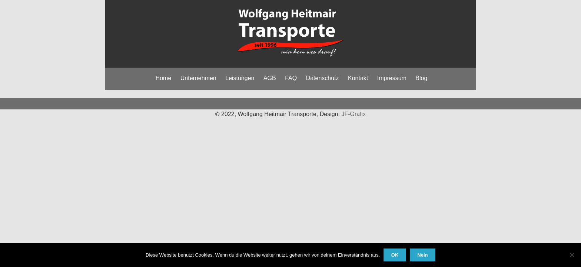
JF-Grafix (353, 114)
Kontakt (358, 78)
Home (164, 78)
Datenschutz (322, 78)
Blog (421, 78)
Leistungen (239, 78)
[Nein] (571, 254)
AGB (269, 78)
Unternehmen (198, 78)
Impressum (391, 78)
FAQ (291, 78)
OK (395, 255)
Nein (422, 255)
